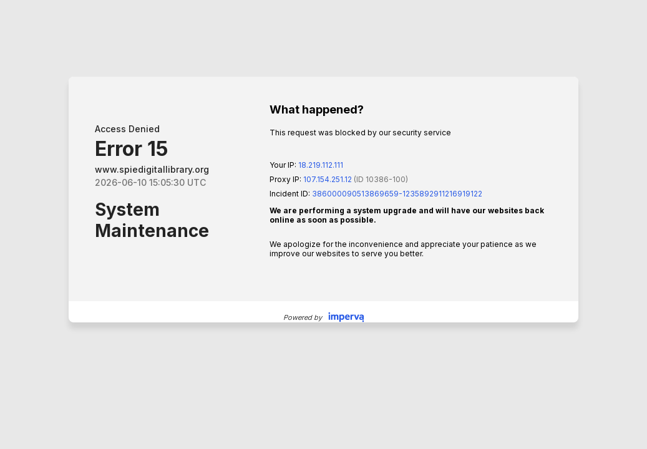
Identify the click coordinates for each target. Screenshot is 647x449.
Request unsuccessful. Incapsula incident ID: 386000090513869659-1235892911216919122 (323, 224)
